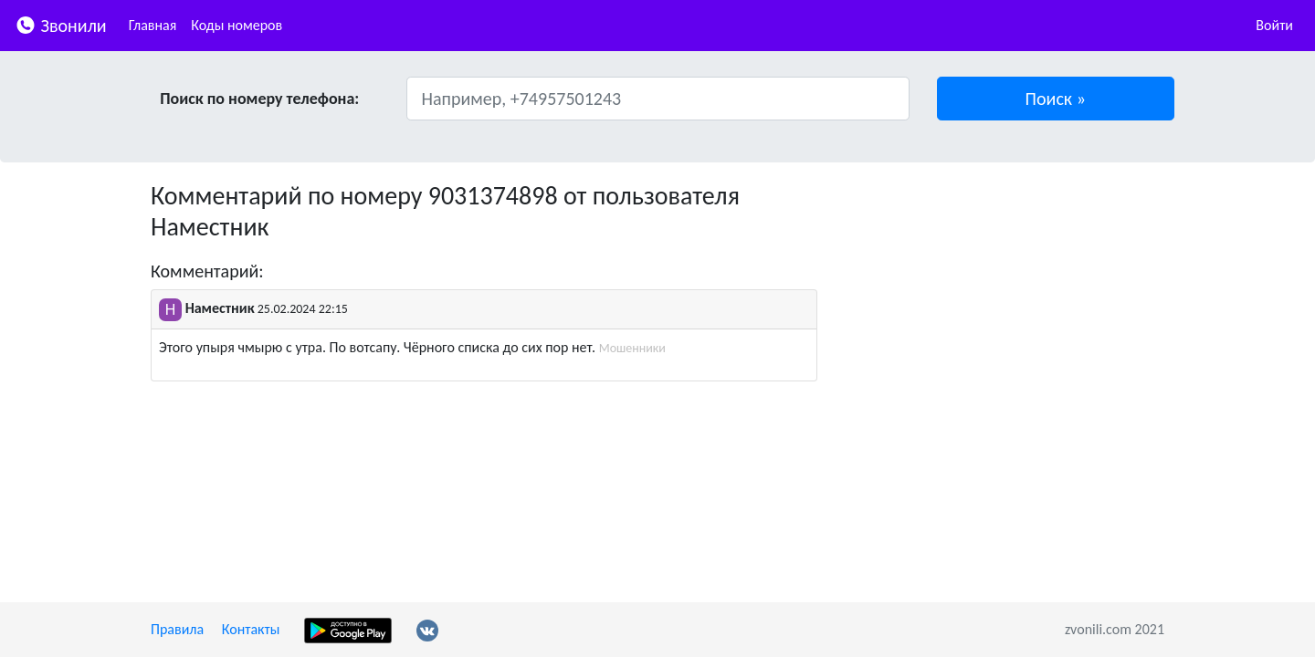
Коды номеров (236, 25)
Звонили (61, 24)
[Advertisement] (1004, 308)
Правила (177, 629)
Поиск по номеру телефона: (259, 99)
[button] (1056, 98)
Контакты (251, 629)
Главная (153, 25)
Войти (1274, 25)
